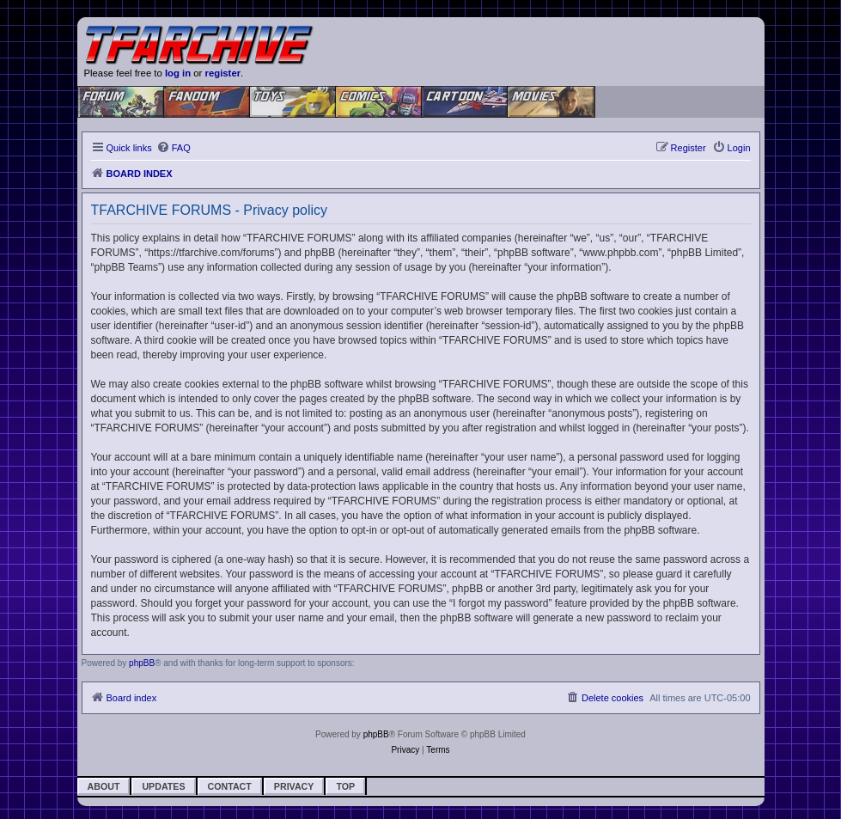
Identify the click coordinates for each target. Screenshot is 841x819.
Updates (163, 786)
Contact (230, 786)
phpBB (142, 663)
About (104, 786)
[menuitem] (173, 148)
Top (345, 786)
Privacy (294, 786)
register (223, 73)
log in (178, 73)
